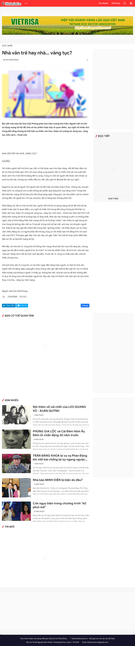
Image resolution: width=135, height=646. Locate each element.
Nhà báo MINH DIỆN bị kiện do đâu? (58, 480)
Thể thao (115, 3)
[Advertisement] (113, 89)
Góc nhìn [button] (10, 305)
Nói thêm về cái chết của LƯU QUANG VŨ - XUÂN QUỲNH (59, 409)
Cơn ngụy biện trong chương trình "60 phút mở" (59, 505)
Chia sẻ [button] (23, 305)
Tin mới (10, 526)
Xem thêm (113, 198)
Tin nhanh (103, 3)
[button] (124, 3)
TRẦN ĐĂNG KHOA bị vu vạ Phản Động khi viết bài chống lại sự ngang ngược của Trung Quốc (60, 458)
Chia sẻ (85, 305)
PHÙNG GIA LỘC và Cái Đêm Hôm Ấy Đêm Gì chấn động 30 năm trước (59, 433)
